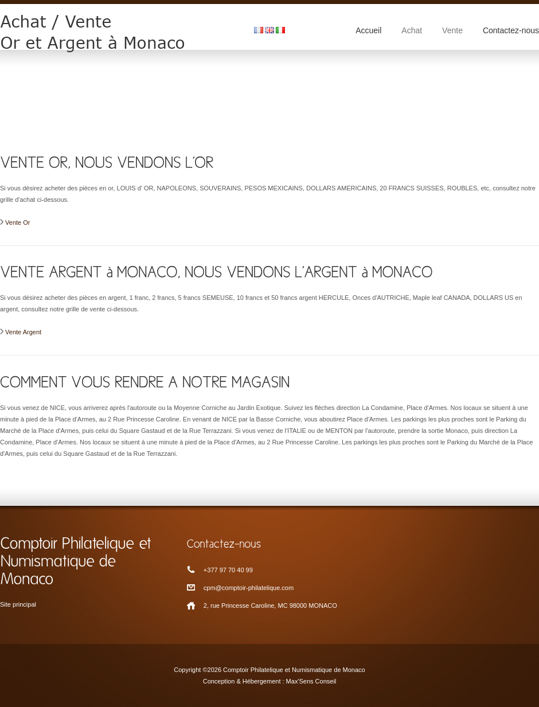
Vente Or (17, 222)
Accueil (368, 30)
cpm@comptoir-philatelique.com (249, 587)
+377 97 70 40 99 (228, 570)
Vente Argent (23, 332)
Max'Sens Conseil (311, 681)
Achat (411, 30)
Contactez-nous (511, 30)
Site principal (18, 604)
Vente (452, 30)
